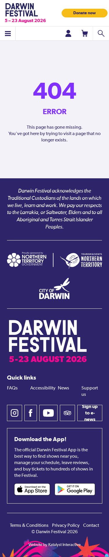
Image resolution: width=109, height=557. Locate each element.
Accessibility (43, 388)
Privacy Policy (66, 525)
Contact (91, 525)
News (63, 388)
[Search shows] (101, 33)
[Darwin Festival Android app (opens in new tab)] (75, 489)
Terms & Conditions (29, 525)
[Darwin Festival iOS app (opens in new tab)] (32, 489)
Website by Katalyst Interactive (54, 545)
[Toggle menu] (8, 33)
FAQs (12, 388)
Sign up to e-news (90, 413)
